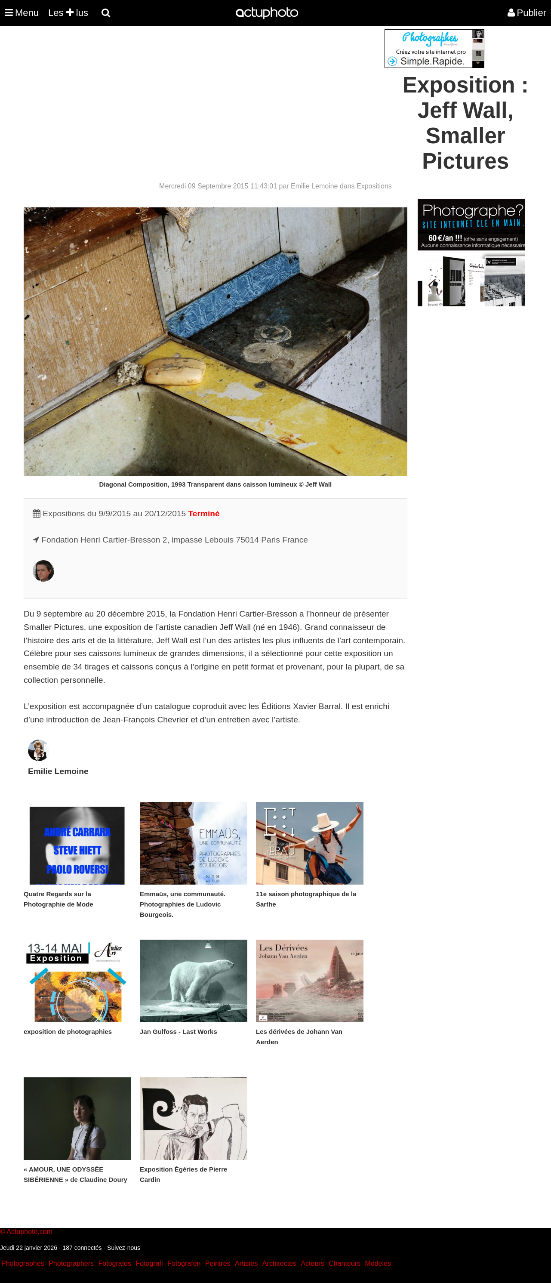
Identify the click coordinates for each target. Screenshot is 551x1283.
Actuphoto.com (29, 1231)
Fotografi (149, 1263)
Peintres (218, 1263)
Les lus (68, 12)
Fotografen (183, 1263)
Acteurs (312, 1263)
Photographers (71, 1263)
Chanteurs (344, 1263)
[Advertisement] (223, 89)
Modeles (378, 1263)
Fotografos (115, 1263)
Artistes (246, 1263)
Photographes (22, 1263)
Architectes (279, 1263)
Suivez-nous (123, 1247)
